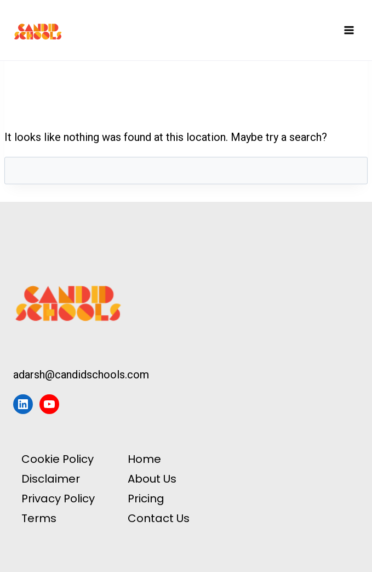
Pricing (146, 498)
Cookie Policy (57, 459)
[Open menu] (349, 29)
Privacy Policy (58, 498)
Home (144, 459)
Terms (38, 518)
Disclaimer (50, 478)
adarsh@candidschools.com (81, 374)
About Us (152, 478)
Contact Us (159, 518)
